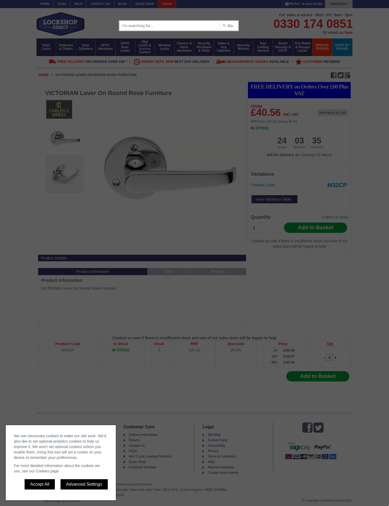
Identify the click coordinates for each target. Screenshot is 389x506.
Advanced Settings (84, 484)
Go (230, 26)
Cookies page (47, 471)
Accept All (39, 484)
